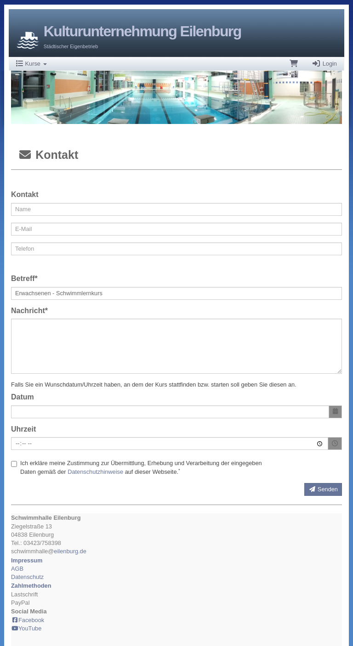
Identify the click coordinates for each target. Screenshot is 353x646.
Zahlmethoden (31, 585)
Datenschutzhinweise (95, 471)
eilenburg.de (70, 551)
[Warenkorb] (294, 63)
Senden (323, 489)
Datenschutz (27, 576)
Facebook (27, 620)
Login (324, 63)
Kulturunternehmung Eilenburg (142, 31)
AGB (17, 568)
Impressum (26, 560)
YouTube (26, 628)
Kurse (31, 63)
